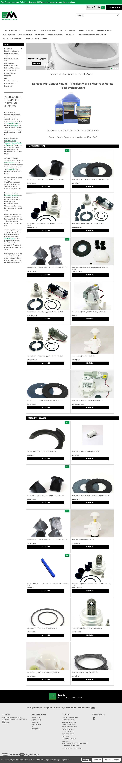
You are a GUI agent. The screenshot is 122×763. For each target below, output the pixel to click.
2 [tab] (113, 68)
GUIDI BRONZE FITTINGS (48, 30)
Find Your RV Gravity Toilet (11, 68)
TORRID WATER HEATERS (86, 30)
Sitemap (34, 727)
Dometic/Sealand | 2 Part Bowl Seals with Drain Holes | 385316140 (45, 400)
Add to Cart (46, 186)
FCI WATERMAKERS (9, 34)
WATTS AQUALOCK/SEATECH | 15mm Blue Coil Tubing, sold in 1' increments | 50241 (47, 584)
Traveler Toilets (16, 143)
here (93, 707)
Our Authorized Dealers (11, 81)
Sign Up (97, 7)
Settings (86, 760)
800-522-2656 (114, 7)
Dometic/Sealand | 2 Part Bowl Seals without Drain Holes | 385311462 (90, 179)
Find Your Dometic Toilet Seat (11, 59)
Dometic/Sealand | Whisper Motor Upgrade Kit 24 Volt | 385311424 (45, 356)
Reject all (97, 760)
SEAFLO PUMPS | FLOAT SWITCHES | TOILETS (92, 34)
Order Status (35, 722)
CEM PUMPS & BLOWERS (67, 30)
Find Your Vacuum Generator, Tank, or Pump (11, 64)
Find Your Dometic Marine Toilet (11, 55)
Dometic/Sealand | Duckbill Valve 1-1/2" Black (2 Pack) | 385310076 (45, 179)
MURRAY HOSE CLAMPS (55, 34)
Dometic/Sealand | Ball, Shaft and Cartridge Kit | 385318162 (43, 672)
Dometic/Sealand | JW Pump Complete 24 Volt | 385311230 (87, 400)
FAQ (5, 78)
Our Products (8, 48)
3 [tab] (115, 68)
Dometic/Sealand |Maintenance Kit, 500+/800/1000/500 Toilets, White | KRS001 (90, 268)
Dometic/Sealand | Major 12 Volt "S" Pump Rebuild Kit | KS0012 (88, 223)
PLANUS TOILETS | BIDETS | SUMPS (36, 39)
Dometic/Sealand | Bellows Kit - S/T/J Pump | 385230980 (87, 628)
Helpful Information (10, 70)
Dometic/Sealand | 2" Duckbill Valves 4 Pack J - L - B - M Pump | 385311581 (47, 267)
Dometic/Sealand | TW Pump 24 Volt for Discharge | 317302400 (88, 312)
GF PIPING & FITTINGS (30, 30)
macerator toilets (12, 123)
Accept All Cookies (112, 760)
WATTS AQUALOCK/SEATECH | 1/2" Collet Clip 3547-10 (41, 451)
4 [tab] (117, 68)
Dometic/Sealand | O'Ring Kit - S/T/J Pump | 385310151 (42, 628)
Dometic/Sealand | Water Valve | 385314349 (83, 356)
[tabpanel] (72, 56)
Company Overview (10, 83)
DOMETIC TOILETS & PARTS (11, 30)
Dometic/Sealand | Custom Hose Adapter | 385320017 (86, 451)
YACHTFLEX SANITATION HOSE (12, 39)
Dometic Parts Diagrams (11, 51)
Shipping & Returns (9, 73)
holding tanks (13, 125)
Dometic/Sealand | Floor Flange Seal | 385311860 (85, 672)
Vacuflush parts (9, 238)
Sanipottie (9, 145)
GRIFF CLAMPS (39, 34)
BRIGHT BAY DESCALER (104, 30)
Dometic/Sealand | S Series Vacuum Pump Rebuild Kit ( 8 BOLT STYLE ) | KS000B (46, 224)
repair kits (11, 169)
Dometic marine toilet (11, 195)
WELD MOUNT (70, 34)
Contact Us (7, 76)
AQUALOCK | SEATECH (25, 34)
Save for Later (36, 717)
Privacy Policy (36, 728)
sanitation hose (9, 162)
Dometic (7, 141)
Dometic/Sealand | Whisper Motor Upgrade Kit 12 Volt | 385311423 (45, 312)
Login (89, 7)
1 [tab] (111, 68)
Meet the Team (8, 86)
